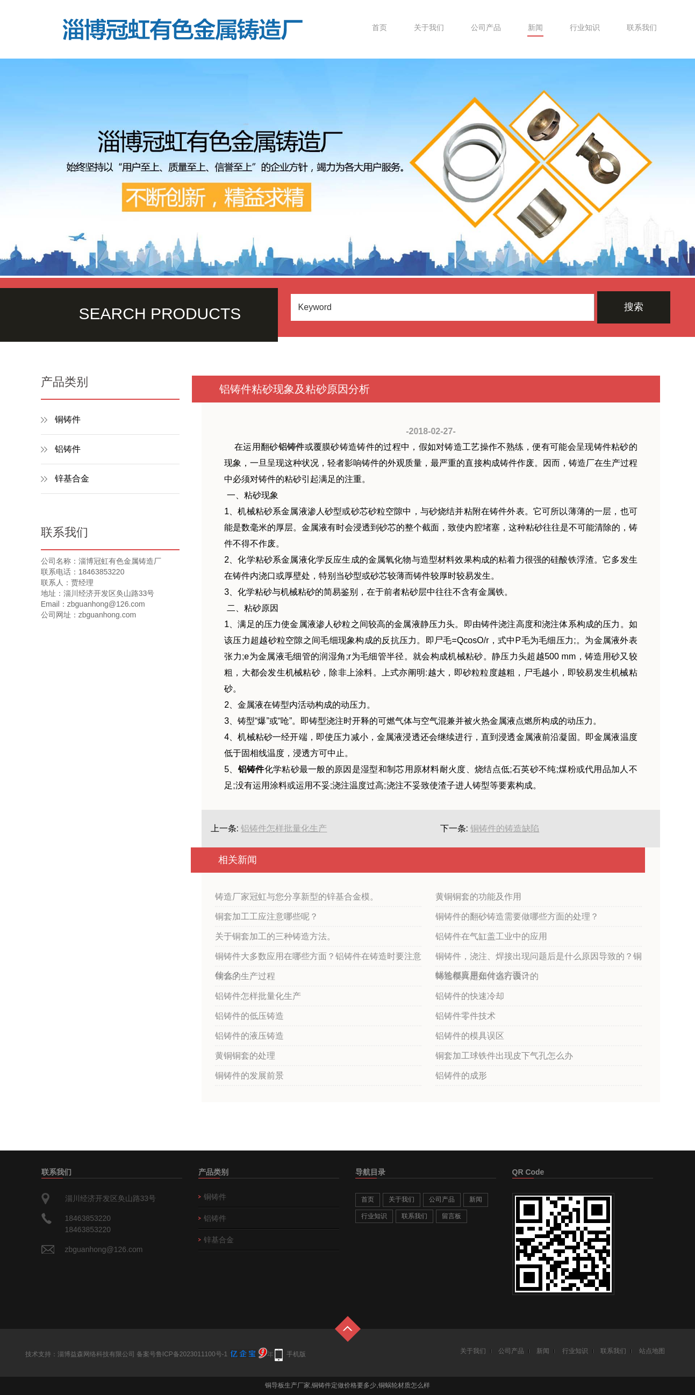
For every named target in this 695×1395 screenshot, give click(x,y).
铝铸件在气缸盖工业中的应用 (491, 936)
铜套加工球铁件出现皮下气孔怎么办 (504, 1055)
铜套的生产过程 (245, 976)
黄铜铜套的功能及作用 (478, 896)
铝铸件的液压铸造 (249, 1035)
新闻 (535, 27)
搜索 (633, 306)
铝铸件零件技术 (465, 1015)
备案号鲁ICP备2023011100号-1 (182, 1354)
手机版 (296, 1354)
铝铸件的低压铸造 (249, 1015)
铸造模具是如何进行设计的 (487, 976)
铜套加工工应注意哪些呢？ (266, 916)
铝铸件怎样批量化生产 (284, 828)
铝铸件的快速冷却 (469, 996)
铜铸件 (68, 419)
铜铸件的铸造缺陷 (504, 828)
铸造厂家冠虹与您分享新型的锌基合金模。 (296, 896)
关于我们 (429, 27)
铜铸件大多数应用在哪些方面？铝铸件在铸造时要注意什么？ (318, 959)
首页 (379, 27)
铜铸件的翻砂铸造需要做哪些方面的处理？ (517, 916)
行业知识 (585, 27)
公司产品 (486, 27)
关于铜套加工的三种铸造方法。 (275, 936)
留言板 (451, 1216)
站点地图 (652, 1351)
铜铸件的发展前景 (249, 1075)
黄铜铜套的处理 (245, 1055)
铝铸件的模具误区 (469, 1035)
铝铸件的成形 (461, 1075)
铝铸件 (68, 449)
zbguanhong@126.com (104, 1249)
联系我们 (642, 27)
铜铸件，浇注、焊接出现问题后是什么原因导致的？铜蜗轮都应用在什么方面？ (538, 959)
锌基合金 (72, 478)
